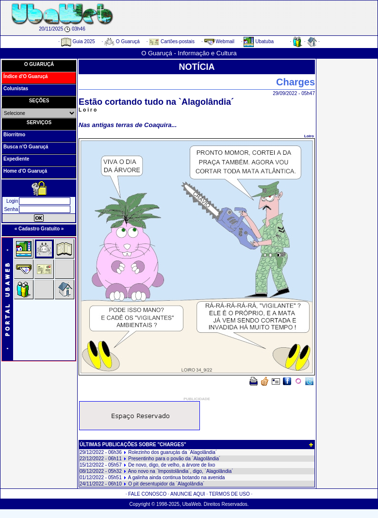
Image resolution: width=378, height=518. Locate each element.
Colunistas (15, 88)
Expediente (16, 159)
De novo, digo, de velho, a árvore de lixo (171, 465)
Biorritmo (14, 134)
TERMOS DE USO (229, 494)
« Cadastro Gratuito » (39, 228)
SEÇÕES (39, 100)
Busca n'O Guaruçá (25, 146)
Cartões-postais (172, 41)
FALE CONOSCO (147, 494)
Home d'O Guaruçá (25, 171)
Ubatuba (259, 41)
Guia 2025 (78, 41)
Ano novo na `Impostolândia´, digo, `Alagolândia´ (180, 471)
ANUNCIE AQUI (187, 494)
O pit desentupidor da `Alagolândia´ (166, 483)
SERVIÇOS (39, 122)
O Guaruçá (122, 41)
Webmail (219, 41)
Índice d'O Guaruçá (25, 76)
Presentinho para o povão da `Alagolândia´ (174, 458)
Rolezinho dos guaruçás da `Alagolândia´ (172, 452)
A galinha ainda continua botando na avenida (176, 477)
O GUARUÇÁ (39, 64)
